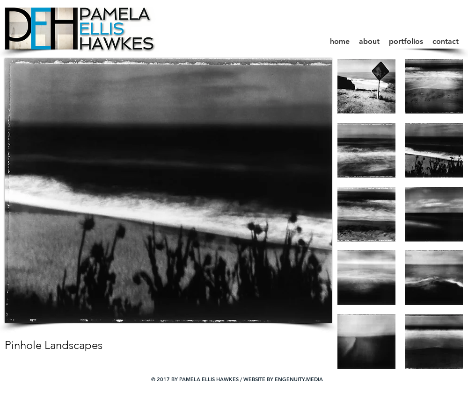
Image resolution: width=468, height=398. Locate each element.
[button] (406, 41)
